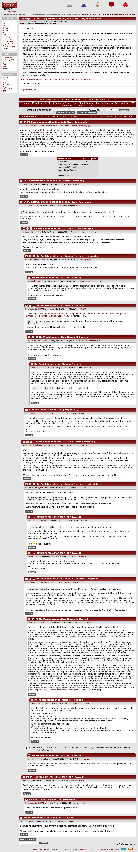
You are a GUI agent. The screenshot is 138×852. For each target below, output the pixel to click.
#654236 (87, 368)
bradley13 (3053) (30, 126)
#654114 (76, 205)
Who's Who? (8, 84)
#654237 (82, 622)
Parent (24, 155)
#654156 (82, 445)
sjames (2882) (36, 759)
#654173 (78, 582)
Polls (4, 35)
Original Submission (28, 90)
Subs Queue (8, 42)
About (5, 21)
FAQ (4, 23)
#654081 (74, 126)
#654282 (83, 520)
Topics (5, 28)
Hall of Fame (8, 37)
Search (5, 33)
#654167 (82, 309)
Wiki (4, 82)
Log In (5, 48)
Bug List (6, 87)
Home (29, 849)
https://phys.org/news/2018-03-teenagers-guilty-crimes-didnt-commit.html (56, 79)
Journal (91, 126)
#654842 (73, 413)
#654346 (78, 759)
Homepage (83, 126)
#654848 (76, 556)
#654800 (79, 703)
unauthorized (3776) (31, 205)
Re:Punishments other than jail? (43, 180)
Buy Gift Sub (8, 44)
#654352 (81, 803)
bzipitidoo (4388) (37, 622)
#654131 (77, 232)
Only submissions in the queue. (119, 14)
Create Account (9, 46)
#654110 (76, 184)
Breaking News (9, 60)
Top (127, 103)
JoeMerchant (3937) (38, 520)
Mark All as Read (66, 113)
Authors (6, 30)
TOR (4, 91)
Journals (6, 26)
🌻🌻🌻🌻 (32, 544)
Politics (5, 69)
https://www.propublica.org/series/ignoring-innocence (60, 690)
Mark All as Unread (87, 113)
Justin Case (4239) (35, 260)
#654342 (73, 781)
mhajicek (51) (28, 821)
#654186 (71, 821)
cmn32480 (32, 22)
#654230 (82, 341)
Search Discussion (84, 105)
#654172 (82, 488)
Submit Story (8, 39)
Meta (5, 66)
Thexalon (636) (34, 582)
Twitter (5, 78)
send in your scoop (91, 14)
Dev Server (7, 89)
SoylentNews (9, 7)
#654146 (80, 260)
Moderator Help (27, 839)
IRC (4, 80)
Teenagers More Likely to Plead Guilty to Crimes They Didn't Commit (61, 18)
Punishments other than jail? (48, 122)
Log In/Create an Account (110, 103)
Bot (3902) (32, 413)
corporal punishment (34, 132)
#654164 (82, 281)
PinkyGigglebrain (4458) (35, 445)
